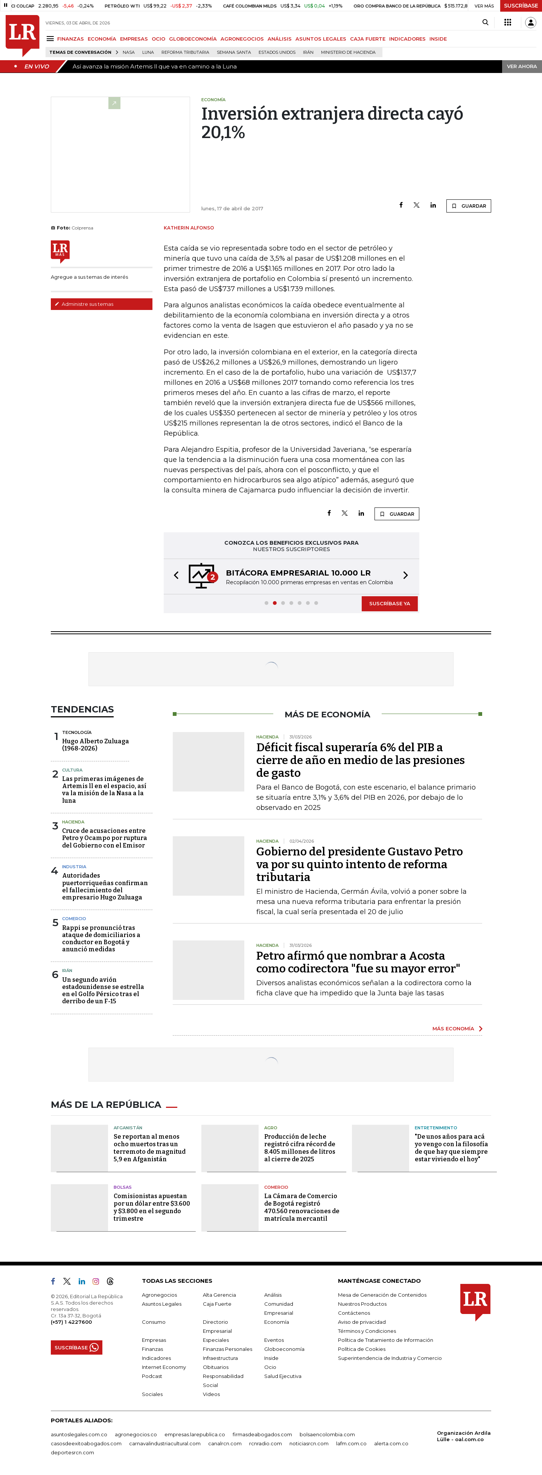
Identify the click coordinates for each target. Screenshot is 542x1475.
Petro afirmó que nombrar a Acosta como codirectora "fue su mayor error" (358, 962)
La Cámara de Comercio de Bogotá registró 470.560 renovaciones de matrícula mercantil (302, 1207)
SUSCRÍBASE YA (389, 603)
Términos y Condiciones (367, 1331)
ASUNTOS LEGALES (320, 39)
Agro (270, 1127)
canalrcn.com (225, 1443)
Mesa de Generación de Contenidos (382, 1295)
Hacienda (73, 822)
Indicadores (156, 1358)
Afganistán (128, 1127)
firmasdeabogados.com (262, 1434)
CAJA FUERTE (367, 39)
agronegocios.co (136, 1434)
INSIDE (438, 39)
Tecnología (76, 732)
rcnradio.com (265, 1443)
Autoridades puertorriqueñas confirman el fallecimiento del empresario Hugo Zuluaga (105, 886)
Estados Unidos (277, 52)
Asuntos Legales (161, 1304)
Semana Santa (234, 52)
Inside (271, 1358)
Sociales (152, 1394)
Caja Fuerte (217, 1304)
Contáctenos (354, 1313)
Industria (74, 866)
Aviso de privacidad (362, 1322)
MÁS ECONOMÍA (453, 1028)
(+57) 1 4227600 (71, 1322)
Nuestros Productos (362, 1304)
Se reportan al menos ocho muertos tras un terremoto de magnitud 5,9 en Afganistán (150, 1148)
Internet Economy (164, 1367)
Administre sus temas (84, 304)
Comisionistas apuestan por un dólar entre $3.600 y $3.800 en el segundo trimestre (152, 1207)
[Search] (485, 22)
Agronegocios (159, 1295)
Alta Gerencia (219, 1295)
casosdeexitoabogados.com (86, 1443)
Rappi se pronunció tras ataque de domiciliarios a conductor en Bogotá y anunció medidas (101, 938)
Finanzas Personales (227, 1349)
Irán (308, 52)
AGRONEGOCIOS (242, 39)
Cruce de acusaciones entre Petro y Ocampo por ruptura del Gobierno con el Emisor (104, 838)
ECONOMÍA (102, 39)
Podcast (152, 1376)
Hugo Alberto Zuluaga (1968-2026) (95, 745)
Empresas (154, 1340)
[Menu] (51, 38)
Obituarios (215, 1367)
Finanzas (152, 1349)
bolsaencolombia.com (327, 1434)
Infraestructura (220, 1358)
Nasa (129, 52)
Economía (276, 1322)
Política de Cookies (361, 1349)
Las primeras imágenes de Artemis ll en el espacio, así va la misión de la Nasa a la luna (104, 789)
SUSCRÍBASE (521, 5)
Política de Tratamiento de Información (385, 1340)
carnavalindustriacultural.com (165, 1443)
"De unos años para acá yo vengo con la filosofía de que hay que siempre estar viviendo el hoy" (451, 1148)
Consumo (154, 1322)
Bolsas (123, 1187)
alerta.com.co (391, 1443)
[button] (174, 576)
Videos (211, 1394)
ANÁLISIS (280, 39)
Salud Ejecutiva (282, 1376)
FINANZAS (70, 39)
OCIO (158, 39)
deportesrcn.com (72, 1452)
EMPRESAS (134, 39)
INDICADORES (407, 39)
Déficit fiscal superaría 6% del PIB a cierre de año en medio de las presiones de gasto (360, 760)
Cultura (72, 770)
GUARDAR (468, 206)
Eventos (274, 1340)
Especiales (216, 1340)
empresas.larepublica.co (194, 1434)
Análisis (273, 1295)
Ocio (270, 1367)
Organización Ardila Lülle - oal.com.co (464, 1436)
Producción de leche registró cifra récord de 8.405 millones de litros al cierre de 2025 (299, 1148)
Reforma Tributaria (185, 52)
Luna (148, 52)
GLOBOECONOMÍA (193, 39)
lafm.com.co (351, 1443)
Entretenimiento (436, 1127)
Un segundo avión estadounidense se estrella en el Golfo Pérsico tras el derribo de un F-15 (103, 990)
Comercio (74, 918)
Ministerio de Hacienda (348, 52)
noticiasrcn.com (309, 1443)
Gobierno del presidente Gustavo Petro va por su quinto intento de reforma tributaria (359, 864)
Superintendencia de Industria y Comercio (390, 1358)
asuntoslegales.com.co (79, 1434)
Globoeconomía (284, 1349)
